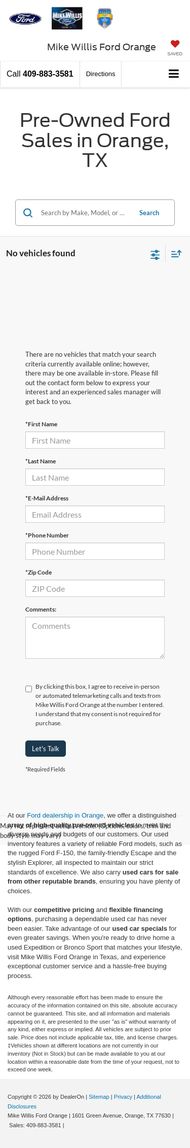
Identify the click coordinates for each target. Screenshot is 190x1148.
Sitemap (99, 1097)
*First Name (41, 424)
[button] (40, 74)
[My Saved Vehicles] (174, 49)
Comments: (40, 609)
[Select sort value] (174, 253)
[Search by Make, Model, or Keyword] (84, 212)
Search (149, 213)
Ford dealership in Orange (65, 815)
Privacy (123, 1097)
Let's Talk (45, 749)
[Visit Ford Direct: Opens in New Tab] (68, 1125)
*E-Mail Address (46, 498)
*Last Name (40, 461)
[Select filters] (155, 253)
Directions (101, 74)
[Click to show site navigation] (174, 74)
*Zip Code (38, 572)
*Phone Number (47, 535)
